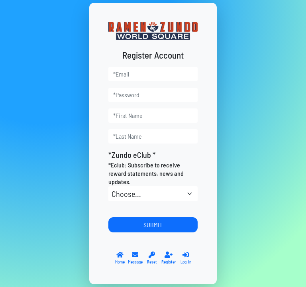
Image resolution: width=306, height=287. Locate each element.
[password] (153, 95)
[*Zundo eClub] (153, 193)
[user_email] (153, 74)
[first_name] (153, 115)
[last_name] (153, 136)
